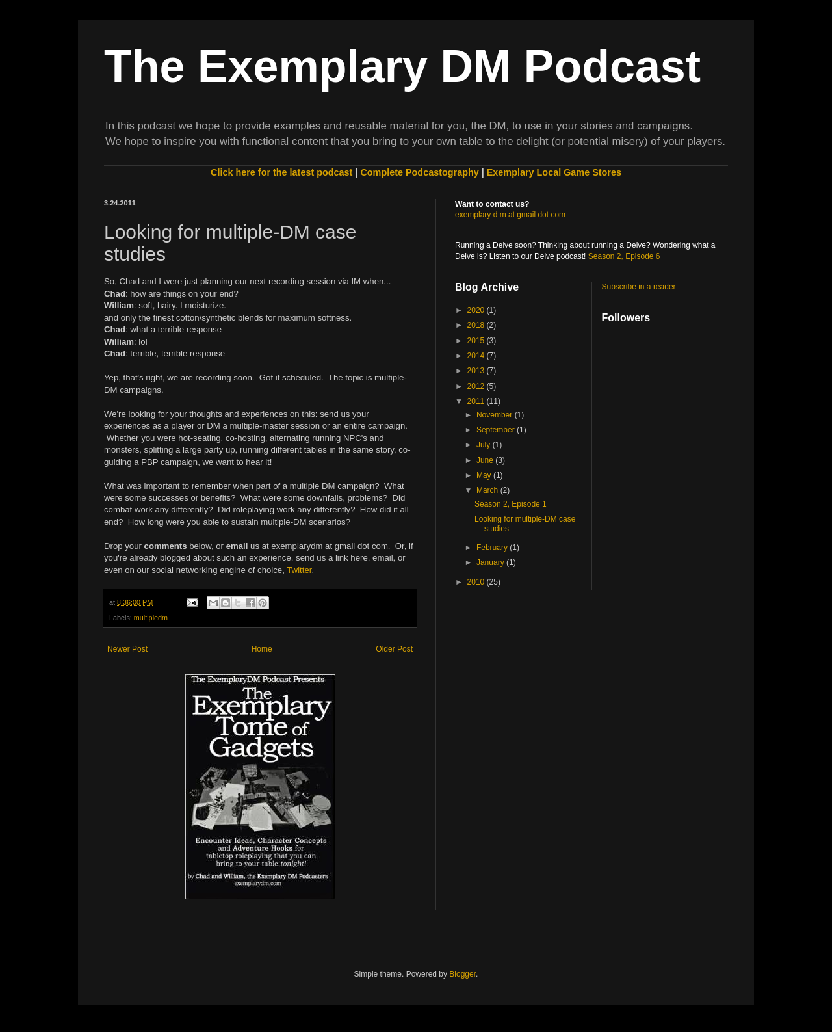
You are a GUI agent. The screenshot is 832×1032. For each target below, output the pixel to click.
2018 (477, 325)
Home (262, 649)
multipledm (151, 618)
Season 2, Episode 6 (624, 256)
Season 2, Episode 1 (510, 504)
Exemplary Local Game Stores (554, 172)
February (493, 547)
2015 (477, 340)
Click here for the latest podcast (281, 172)
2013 (477, 370)
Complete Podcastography (419, 172)
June (485, 460)
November (495, 414)
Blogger (462, 974)
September (496, 429)
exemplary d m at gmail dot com (510, 214)
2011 (477, 401)
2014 (477, 355)
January (491, 562)
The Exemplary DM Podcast (402, 66)
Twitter (299, 570)
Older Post (394, 649)
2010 (477, 582)
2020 (477, 310)
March (488, 490)
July (484, 444)
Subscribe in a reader (639, 286)
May (484, 475)
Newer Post (127, 649)
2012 (477, 386)
